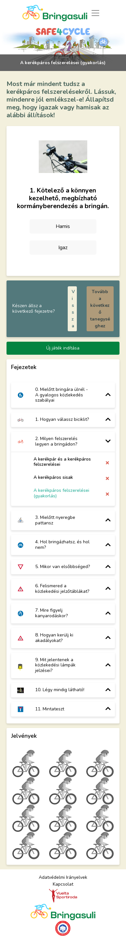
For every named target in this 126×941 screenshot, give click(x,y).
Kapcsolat (63, 884)
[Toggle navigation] (95, 13)
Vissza (73, 309)
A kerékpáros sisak (53, 477)
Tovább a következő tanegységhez (100, 309)
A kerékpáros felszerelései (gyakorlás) (61, 493)
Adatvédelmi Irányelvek (63, 877)
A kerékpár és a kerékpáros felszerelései (62, 462)
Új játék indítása (62, 348)
